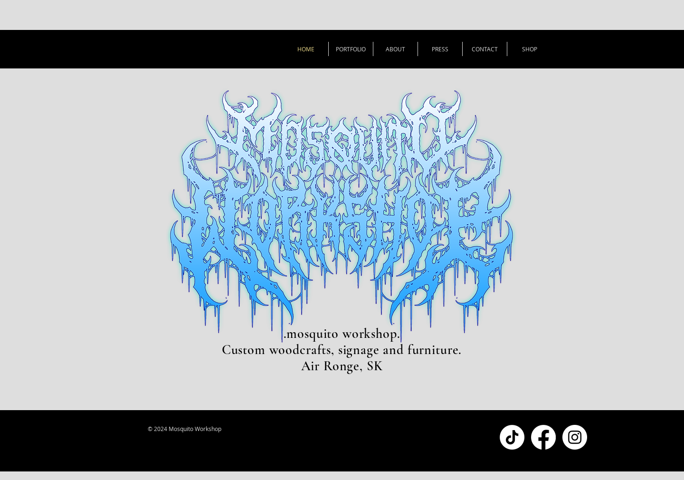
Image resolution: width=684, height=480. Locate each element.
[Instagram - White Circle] (574, 437)
